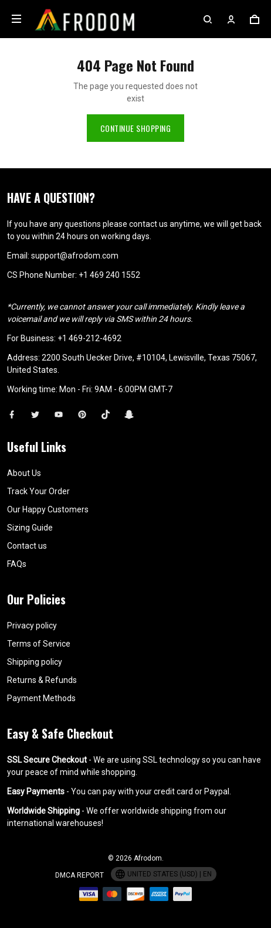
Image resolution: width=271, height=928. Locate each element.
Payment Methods (41, 698)
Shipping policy (34, 662)
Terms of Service (38, 643)
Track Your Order (38, 491)
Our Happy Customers (48, 509)
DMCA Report (79, 875)
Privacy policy (32, 625)
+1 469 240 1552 (109, 275)
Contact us (27, 545)
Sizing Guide (30, 527)
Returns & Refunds (42, 680)
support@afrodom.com (74, 255)
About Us (24, 473)
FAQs (16, 564)
